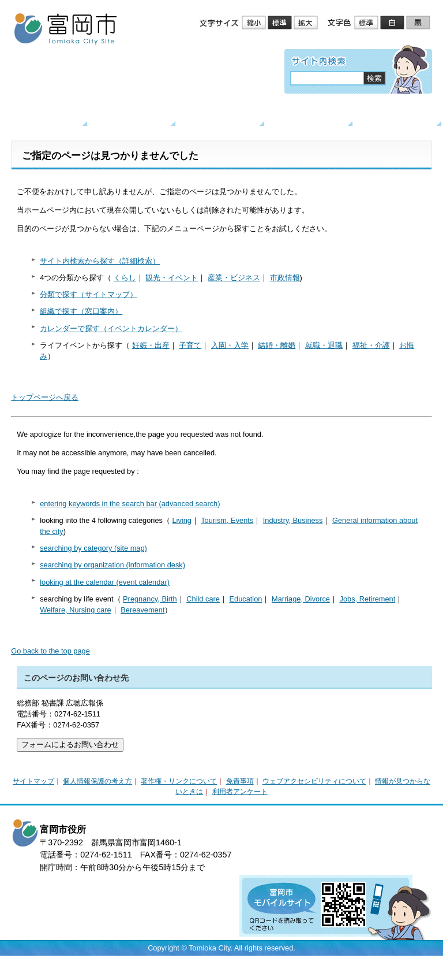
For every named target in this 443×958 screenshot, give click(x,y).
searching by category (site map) (93, 548)
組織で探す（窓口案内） (81, 311)
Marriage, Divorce (301, 599)
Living (181, 520)
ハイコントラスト (393, 23)
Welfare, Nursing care (75, 610)
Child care (203, 599)
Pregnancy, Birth (150, 599)
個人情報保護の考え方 (97, 781)
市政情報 (285, 277)
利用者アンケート (240, 791)
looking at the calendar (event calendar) (105, 582)
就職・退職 (324, 345)
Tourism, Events (227, 520)
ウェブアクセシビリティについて (314, 781)
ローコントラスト (419, 23)
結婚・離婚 (276, 345)
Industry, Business (293, 520)
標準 (281, 23)
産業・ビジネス (310, 114)
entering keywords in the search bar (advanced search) (130, 503)
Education (245, 599)
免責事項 (240, 781)
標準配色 (367, 23)
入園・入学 (230, 345)
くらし (133, 114)
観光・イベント (221, 114)
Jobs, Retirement (368, 599)
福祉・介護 (371, 345)
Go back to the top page (50, 651)
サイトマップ (33, 781)
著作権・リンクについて (179, 781)
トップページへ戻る (44, 397)
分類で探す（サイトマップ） (88, 294)
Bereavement (142, 610)
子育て (190, 345)
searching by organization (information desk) (112, 564)
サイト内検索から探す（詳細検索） (100, 261)
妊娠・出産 (151, 345)
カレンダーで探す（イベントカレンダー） (111, 328)
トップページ (44, 114)
